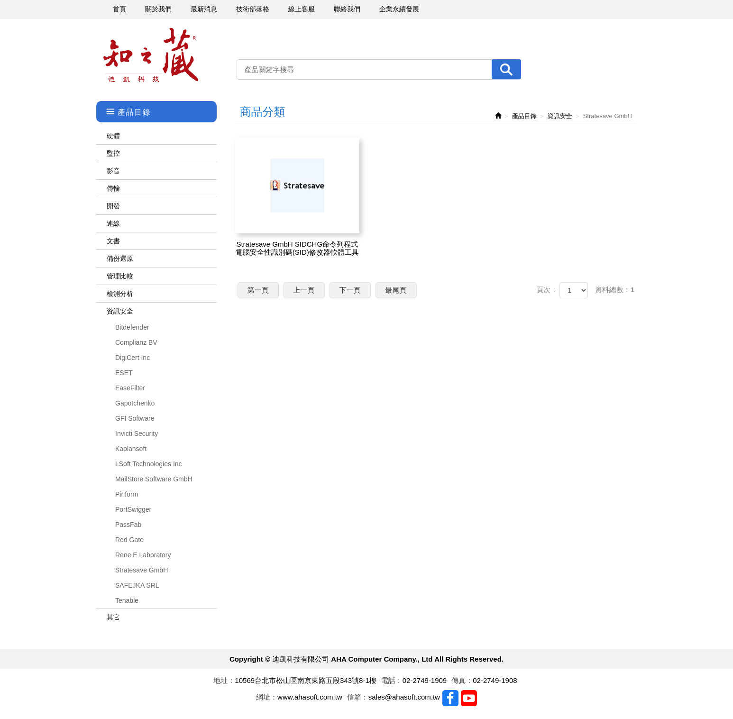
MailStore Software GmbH (153, 479)
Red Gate (129, 540)
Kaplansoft (131, 448)
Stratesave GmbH (141, 570)
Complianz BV (136, 342)
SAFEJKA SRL (137, 585)
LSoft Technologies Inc (148, 464)
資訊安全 (120, 311)
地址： (224, 680)
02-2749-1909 (425, 680)
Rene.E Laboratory (143, 555)
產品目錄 (524, 116)
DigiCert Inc (132, 357)
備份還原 (120, 258)
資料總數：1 (614, 290)
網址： (266, 697)
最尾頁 (396, 290)
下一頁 (350, 290)
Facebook (450, 698)
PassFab (128, 524)
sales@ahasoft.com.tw (404, 697)
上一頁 (304, 290)
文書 (113, 241)
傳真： (462, 680)
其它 (113, 617)
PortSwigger (133, 509)
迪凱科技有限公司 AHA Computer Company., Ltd (150, 55)
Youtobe (469, 698)
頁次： (547, 290)
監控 (113, 153)
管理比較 (120, 276)
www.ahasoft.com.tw (309, 697)
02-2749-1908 (495, 680)
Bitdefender (132, 327)
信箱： (357, 697)
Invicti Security (136, 433)
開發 (113, 206)
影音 (113, 171)
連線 (113, 223)
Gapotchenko (135, 403)
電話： (392, 680)
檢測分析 (120, 293)
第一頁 (258, 290)
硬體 (113, 135)
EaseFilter (130, 388)
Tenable (126, 600)
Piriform (126, 494)
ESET (124, 373)
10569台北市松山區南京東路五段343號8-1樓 (305, 680)
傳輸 (113, 188)
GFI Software (134, 418)
